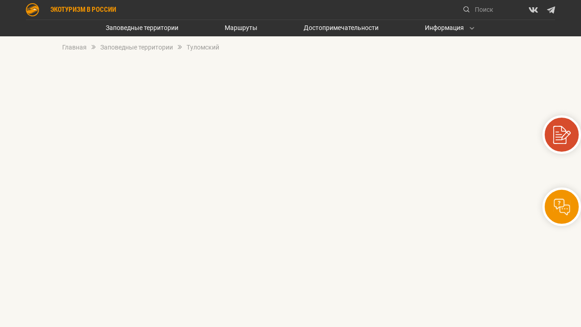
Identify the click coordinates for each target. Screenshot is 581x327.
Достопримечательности (341, 28)
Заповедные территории (142, 28)
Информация (444, 28)
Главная (74, 47)
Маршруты (241, 28)
